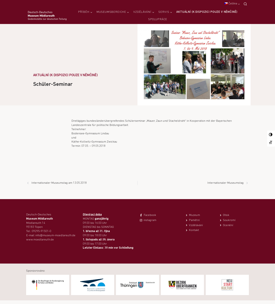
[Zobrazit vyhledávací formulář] (245, 4)
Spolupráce (157, 19)
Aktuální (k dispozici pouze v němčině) (206, 12)
